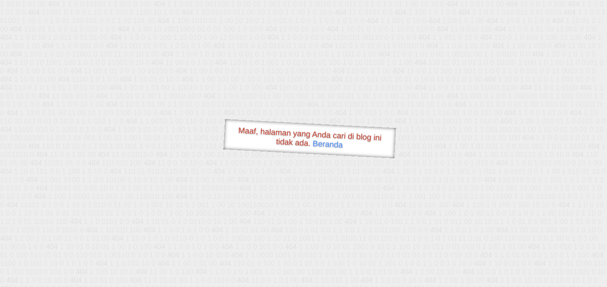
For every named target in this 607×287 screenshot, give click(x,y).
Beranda (327, 144)
